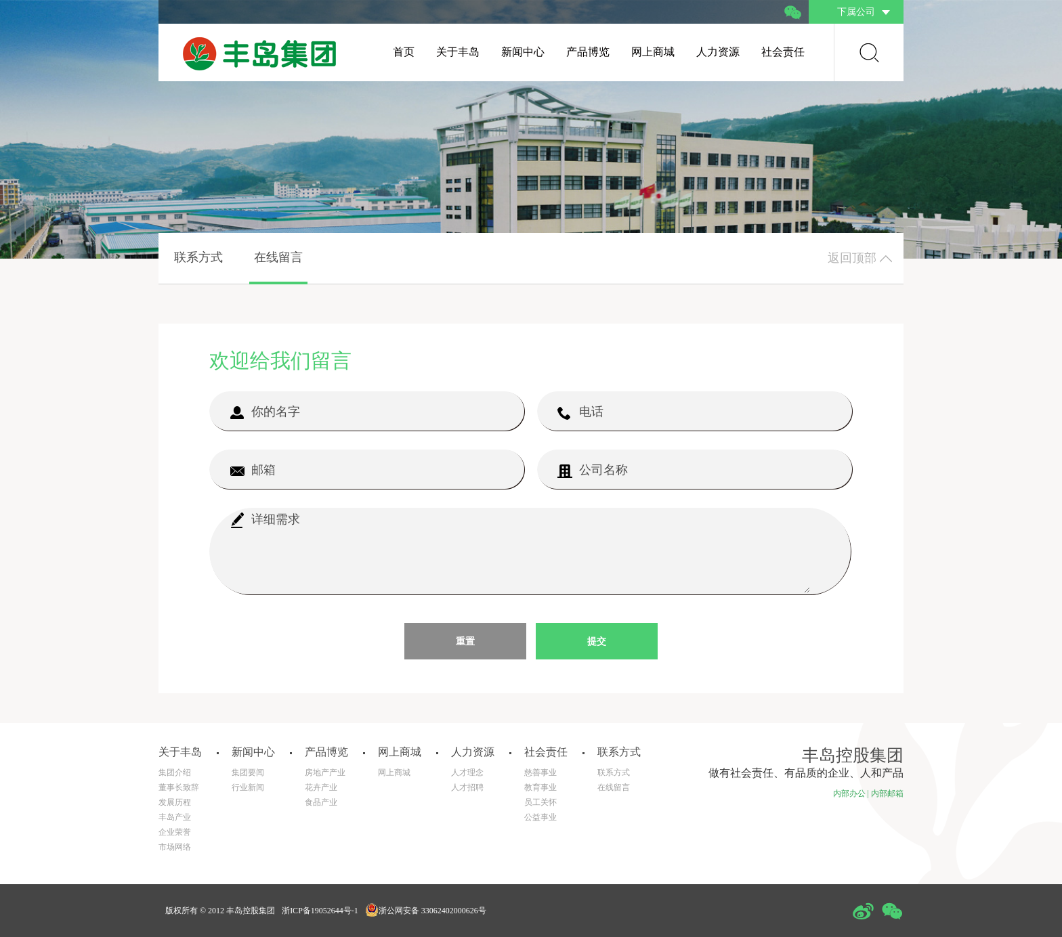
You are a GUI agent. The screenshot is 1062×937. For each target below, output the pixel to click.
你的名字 (265, 412)
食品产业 (321, 802)
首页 (404, 52)
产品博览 (588, 52)
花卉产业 (321, 787)
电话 (580, 412)
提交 (596, 641)
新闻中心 (523, 52)
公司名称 (592, 470)
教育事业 (540, 787)
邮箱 (253, 470)
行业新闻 (248, 787)
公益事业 (540, 817)
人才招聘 (467, 787)
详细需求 (265, 520)
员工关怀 (540, 802)
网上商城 (653, 52)
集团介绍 (174, 772)
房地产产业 (325, 772)
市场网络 (174, 847)
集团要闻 (248, 772)
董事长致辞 (178, 787)
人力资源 (718, 52)
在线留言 (278, 257)
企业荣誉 (174, 832)
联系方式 (198, 257)
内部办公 (849, 793)
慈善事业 (540, 772)
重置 (465, 641)
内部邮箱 (887, 793)
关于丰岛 (458, 52)
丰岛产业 (174, 817)
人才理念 (467, 772)
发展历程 (174, 802)
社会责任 (783, 52)
